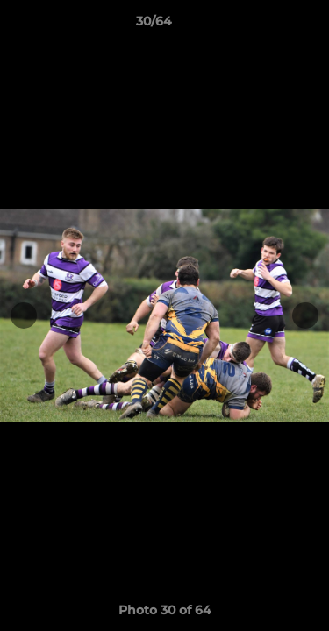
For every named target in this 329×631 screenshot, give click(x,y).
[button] (265, 25)
